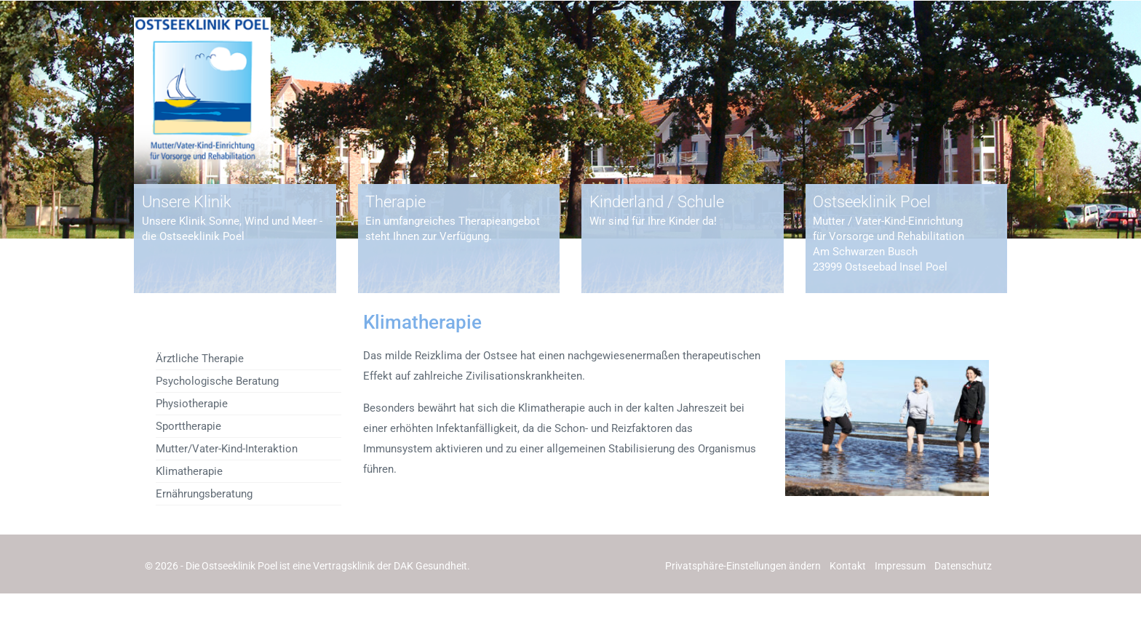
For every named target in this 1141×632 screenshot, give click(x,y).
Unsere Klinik (186, 202)
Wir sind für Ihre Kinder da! (653, 221)
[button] (743, 566)
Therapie (395, 202)
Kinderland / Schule (656, 202)
